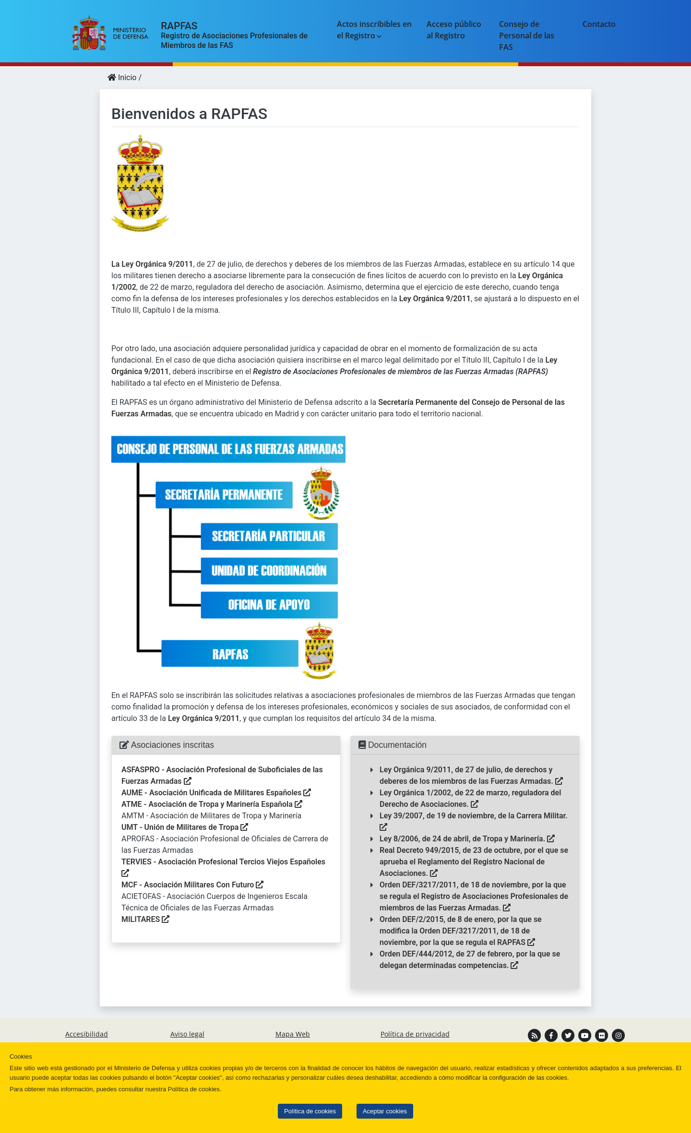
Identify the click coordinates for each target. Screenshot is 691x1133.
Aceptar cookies (385, 1111)
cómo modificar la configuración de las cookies (503, 1077)
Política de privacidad (415, 1034)
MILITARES (145, 919)
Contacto (599, 24)
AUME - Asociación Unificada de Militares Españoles (216, 792)
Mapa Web (292, 1034)
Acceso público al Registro (454, 30)
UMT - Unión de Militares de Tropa (184, 827)
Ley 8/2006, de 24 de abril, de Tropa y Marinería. (467, 838)
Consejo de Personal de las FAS (526, 35)
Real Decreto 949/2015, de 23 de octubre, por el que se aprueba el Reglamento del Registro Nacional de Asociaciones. (474, 862)
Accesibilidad (86, 1034)
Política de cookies (310, 1111)
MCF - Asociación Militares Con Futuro (192, 884)
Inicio (121, 77)
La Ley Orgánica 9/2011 (152, 264)
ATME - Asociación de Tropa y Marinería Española (211, 804)
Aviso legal (187, 1034)
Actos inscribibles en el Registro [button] (374, 30)
